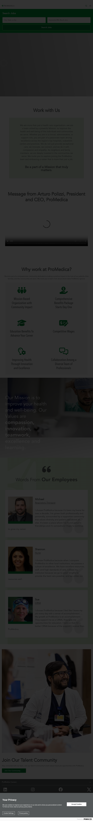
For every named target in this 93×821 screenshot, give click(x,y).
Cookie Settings (9, 813)
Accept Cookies (76, 804)
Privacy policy (23, 813)
